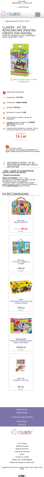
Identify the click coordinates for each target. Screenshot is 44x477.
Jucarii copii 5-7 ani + (16, 37)
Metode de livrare (22, 449)
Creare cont (27, 3)
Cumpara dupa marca (22, 417)
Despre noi (22, 409)
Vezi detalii (11, 125)
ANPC (22, 454)
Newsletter (22, 412)
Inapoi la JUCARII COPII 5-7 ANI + (16, 21)
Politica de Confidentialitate (22, 460)
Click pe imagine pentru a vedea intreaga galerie (24, 80)
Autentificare (16, 3)
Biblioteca (22, 421)
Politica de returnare (22, 451)
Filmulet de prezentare (11, 175)
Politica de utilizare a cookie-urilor (22, 462)
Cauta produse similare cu (22, 129)
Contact (22, 424)
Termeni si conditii (22, 457)
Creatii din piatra (12, 186)
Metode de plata (22, 446)
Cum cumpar (22, 443)
